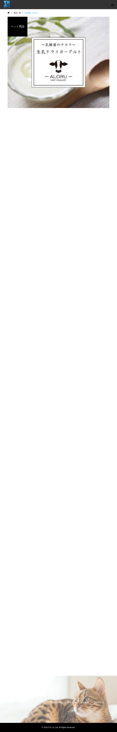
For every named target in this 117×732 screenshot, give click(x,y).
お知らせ (26, 702)
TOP (15, 702)
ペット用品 (40, 702)
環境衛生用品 (56, 702)
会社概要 (84, 702)
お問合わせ (99, 702)
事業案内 (71, 702)
